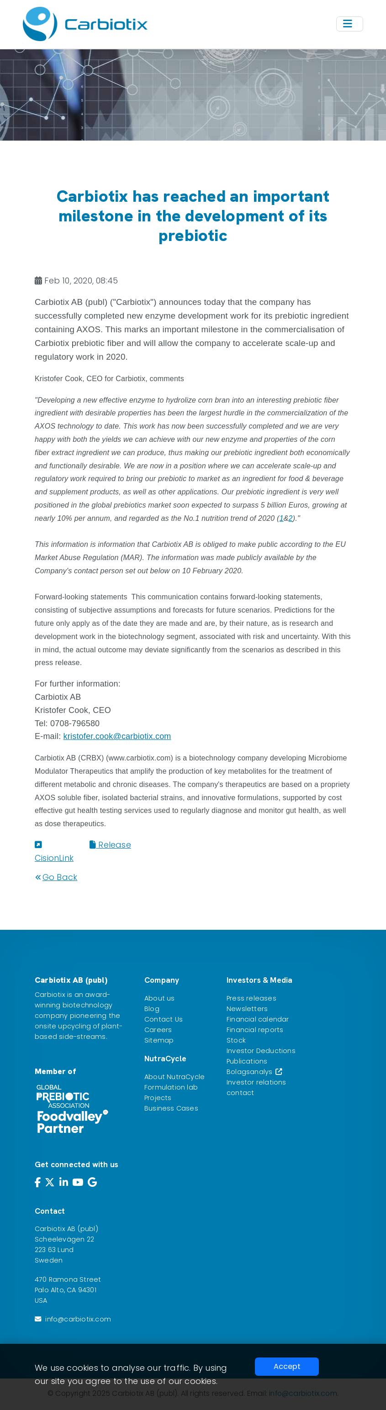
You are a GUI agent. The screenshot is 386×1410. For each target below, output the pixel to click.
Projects (158, 1097)
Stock (236, 1040)
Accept (287, 1366)
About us (159, 998)
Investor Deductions (261, 1050)
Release (110, 844)
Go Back (56, 877)
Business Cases (171, 1108)
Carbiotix (50, 994)
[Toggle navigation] (349, 24)
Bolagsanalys (255, 1071)
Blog (151, 1008)
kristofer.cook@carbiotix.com (117, 736)
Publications (247, 1061)
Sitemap (159, 1040)
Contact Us (163, 1019)
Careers (158, 1029)
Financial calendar (258, 1019)
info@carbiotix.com (78, 1319)
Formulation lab (171, 1087)
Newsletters (247, 1008)
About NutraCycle (174, 1076)
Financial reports (255, 1029)
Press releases (251, 998)
